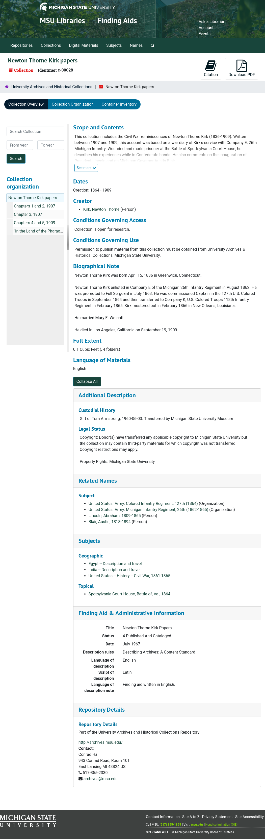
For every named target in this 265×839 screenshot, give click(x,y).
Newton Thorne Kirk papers (32, 197)
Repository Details (101, 709)
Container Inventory (119, 104)
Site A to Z (191, 816)
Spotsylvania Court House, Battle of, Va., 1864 (129, 594)
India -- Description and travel (115, 569)
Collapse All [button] (87, 381)
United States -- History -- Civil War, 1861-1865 (129, 575)
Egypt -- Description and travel (115, 563)
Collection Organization (73, 104)
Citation (211, 68)
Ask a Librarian (212, 21)
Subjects (114, 45)
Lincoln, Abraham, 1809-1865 (115, 515)
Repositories (21, 45)
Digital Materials (83, 45)
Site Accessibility (249, 816)
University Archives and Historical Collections (51, 86)
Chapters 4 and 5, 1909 (34, 222)
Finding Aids (117, 21)
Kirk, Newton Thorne (101, 209)
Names (136, 45)
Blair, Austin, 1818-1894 (110, 521)
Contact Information (163, 816)
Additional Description (107, 395)
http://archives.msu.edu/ (100, 742)
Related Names (97, 480)
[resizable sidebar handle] (68, 238)
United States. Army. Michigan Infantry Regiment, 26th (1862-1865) (148, 509)
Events (204, 33)
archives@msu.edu (101, 778)
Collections (51, 45)
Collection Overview (26, 104)
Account (206, 27)
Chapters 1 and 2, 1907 (34, 206)
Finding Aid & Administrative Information (131, 613)
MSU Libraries (62, 21)
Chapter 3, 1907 (28, 214)
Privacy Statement (217, 816)
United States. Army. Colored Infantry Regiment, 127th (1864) (143, 503)
